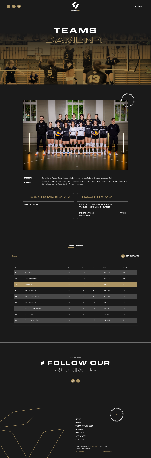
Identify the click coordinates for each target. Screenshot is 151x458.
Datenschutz (107, 451)
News (78, 423)
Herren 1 (80, 429)
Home (78, 419)
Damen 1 (80, 433)
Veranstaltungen (85, 426)
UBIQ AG (93, 446)
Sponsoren (81, 436)
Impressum (80, 451)
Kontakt (80, 439)
